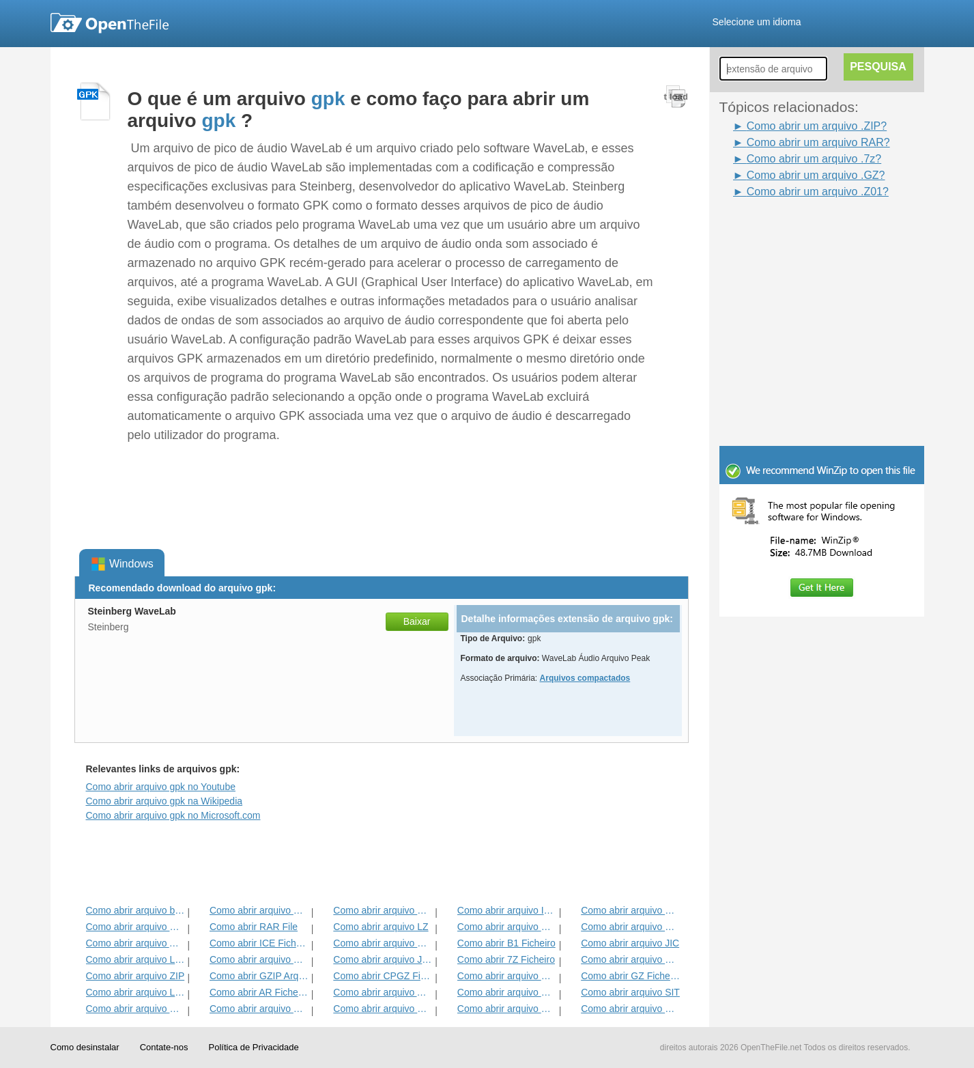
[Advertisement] (801, 231)
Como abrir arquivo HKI (259, 910)
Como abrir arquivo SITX (506, 1008)
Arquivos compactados (585, 678)
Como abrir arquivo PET (259, 1008)
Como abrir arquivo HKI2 (630, 926)
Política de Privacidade (253, 1047)
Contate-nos (164, 1047)
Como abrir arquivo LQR (135, 992)
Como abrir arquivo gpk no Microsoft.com (173, 815)
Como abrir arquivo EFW (630, 959)
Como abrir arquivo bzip (135, 910)
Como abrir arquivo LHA (135, 959)
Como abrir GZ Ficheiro (630, 975)
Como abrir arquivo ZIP (135, 975)
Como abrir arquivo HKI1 (382, 910)
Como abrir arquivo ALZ (135, 943)
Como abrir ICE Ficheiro (259, 943)
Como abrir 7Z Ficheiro (506, 959)
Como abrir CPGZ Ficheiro (382, 975)
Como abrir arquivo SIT (630, 992)
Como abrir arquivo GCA (135, 1008)
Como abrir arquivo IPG (506, 910)
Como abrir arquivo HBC (630, 1008)
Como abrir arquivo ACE (382, 992)
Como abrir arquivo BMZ (382, 1008)
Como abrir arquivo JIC (630, 943)
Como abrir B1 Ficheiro (506, 943)
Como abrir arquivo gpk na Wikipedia (164, 801)
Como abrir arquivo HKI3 (506, 926)
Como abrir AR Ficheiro (259, 992)
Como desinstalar (85, 1047)
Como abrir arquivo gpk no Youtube (160, 786)
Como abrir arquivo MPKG (506, 975)
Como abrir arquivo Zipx (382, 943)
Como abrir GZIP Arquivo (259, 975)
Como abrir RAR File (254, 926)
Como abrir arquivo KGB (135, 926)
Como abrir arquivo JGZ (382, 959)
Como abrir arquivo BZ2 (259, 959)
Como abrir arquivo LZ (380, 926)
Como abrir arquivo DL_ (630, 910)
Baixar (417, 621)
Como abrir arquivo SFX (506, 992)
